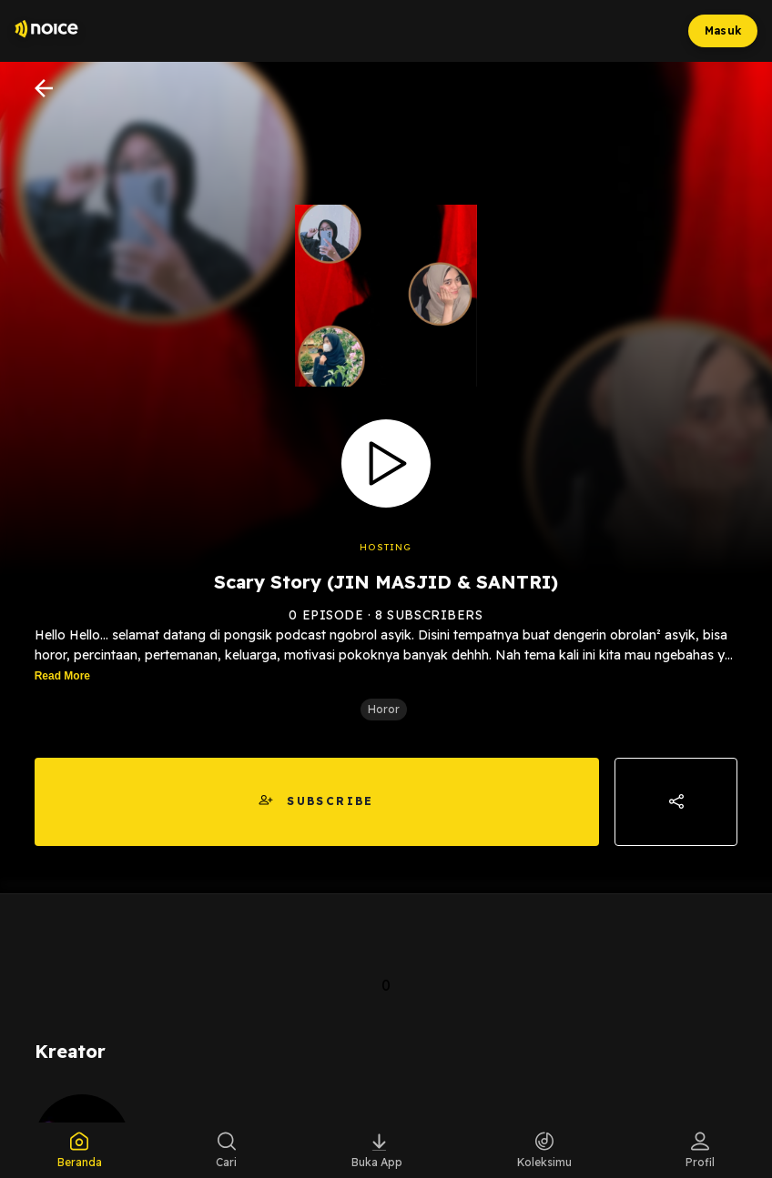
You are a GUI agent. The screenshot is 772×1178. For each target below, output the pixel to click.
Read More (62, 676)
